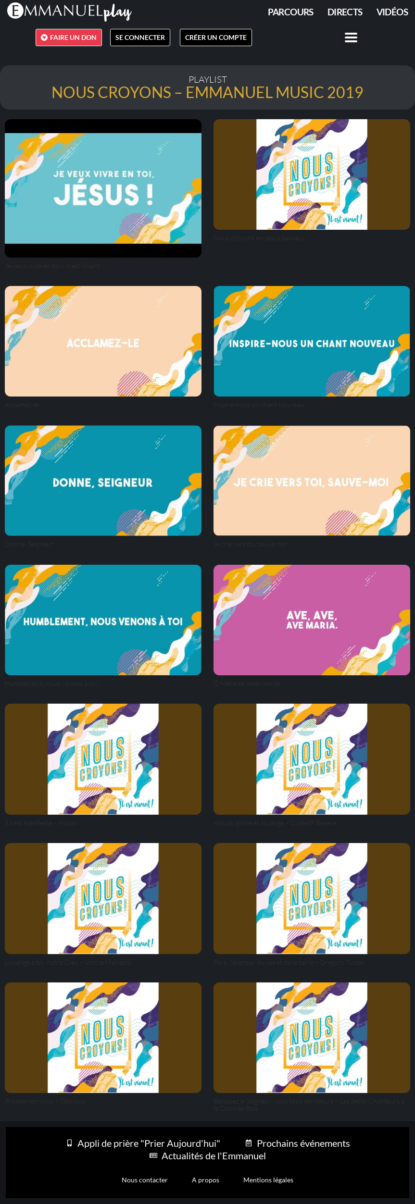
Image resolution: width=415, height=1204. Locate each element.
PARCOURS (291, 11)
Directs (345, 11)
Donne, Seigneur (29, 544)
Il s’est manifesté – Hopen (41, 823)
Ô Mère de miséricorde (247, 683)
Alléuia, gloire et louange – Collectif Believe (275, 823)
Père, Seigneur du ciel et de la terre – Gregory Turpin (289, 962)
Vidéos (392, 11)
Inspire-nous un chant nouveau (259, 404)
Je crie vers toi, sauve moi (250, 544)
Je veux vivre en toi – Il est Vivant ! (54, 265)
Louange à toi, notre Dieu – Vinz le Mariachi (68, 962)
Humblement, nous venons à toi (51, 683)
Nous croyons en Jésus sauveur (259, 238)
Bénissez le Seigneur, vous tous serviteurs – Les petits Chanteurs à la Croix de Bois (309, 1104)
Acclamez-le (21, 404)
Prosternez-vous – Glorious (45, 1101)
